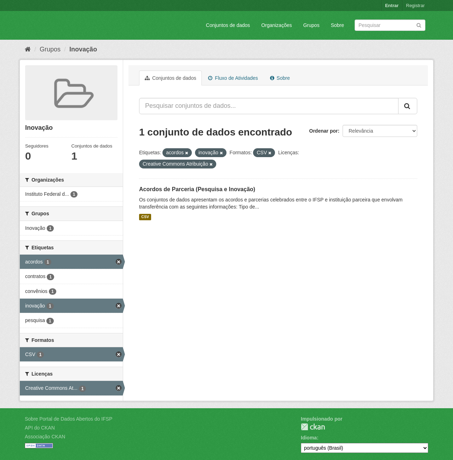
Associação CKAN (45, 436)
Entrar (391, 5)
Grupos (311, 25)
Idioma (309, 437)
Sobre (337, 25)
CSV (145, 217)
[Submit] (419, 25)
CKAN (313, 427)
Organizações (276, 25)
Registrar (415, 5)
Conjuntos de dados (228, 25)
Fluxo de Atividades (233, 78)
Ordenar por (323, 131)
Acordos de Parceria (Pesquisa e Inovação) (197, 189)
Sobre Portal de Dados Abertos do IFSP (68, 419)
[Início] (28, 49)
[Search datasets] (390, 25)
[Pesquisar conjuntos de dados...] (268, 106)
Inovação (83, 49)
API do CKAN (40, 428)
